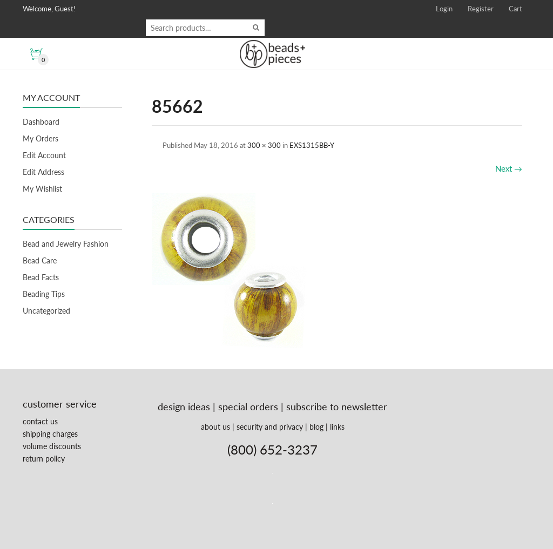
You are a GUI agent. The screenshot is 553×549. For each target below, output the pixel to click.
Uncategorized (46, 310)
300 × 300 (264, 145)
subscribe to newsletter (336, 406)
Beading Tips (44, 294)
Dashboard (41, 121)
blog (316, 426)
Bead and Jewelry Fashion (66, 243)
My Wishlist (42, 188)
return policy (44, 458)
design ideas (184, 406)
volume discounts (52, 446)
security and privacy (270, 426)
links (337, 426)
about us (215, 426)
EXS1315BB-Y (311, 145)
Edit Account (44, 155)
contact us (40, 421)
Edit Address (43, 172)
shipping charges (50, 433)
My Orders (40, 138)
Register (481, 8)
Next (508, 168)
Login (444, 8)
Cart (515, 8)
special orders (248, 406)
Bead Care (40, 260)
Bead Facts (41, 277)
